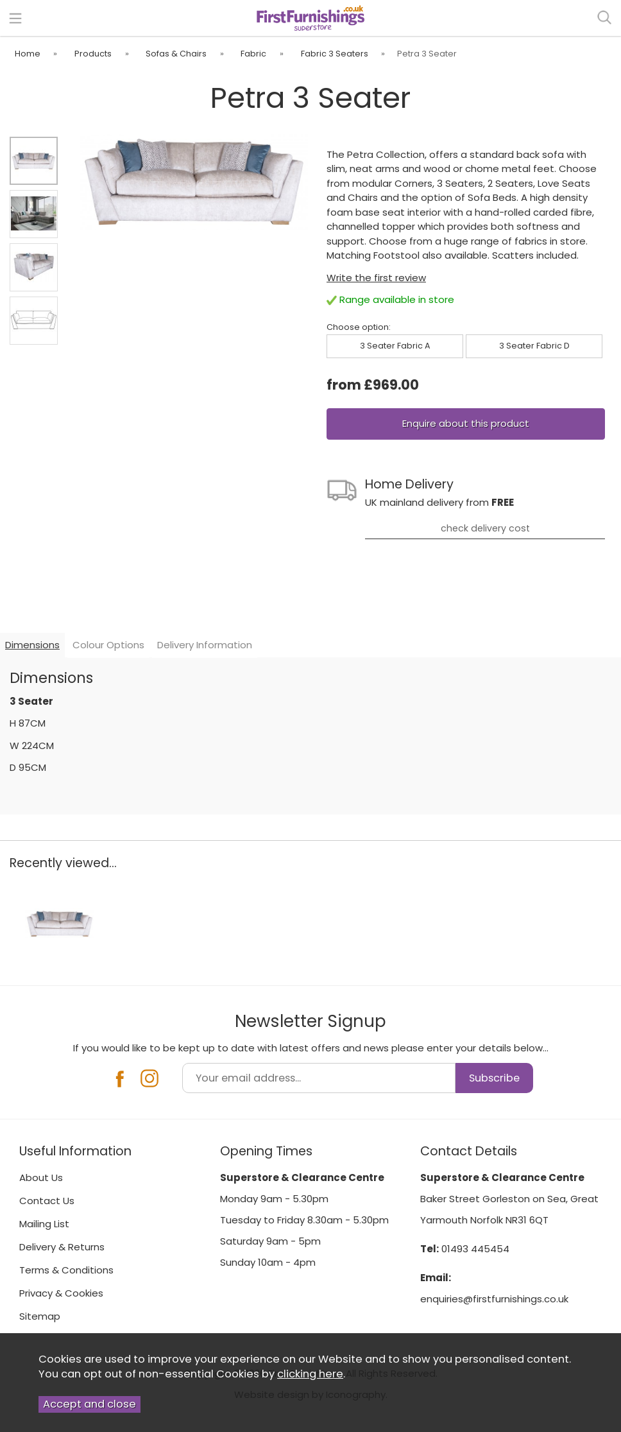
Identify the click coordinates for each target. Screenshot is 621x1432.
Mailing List (44, 1223)
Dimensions (32, 644)
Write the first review (376, 277)
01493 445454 (475, 1248)
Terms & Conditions (66, 1270)
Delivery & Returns (62, 1247)
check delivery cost (485, 528)
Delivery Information (204, 644)
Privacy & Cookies (61, 1293)
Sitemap (39, 1316)
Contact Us (46, 1200)
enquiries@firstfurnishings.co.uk (494, 1299)
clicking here (310, 1374)
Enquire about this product (465, 423)
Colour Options (108, 644)
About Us (41, 1177)
